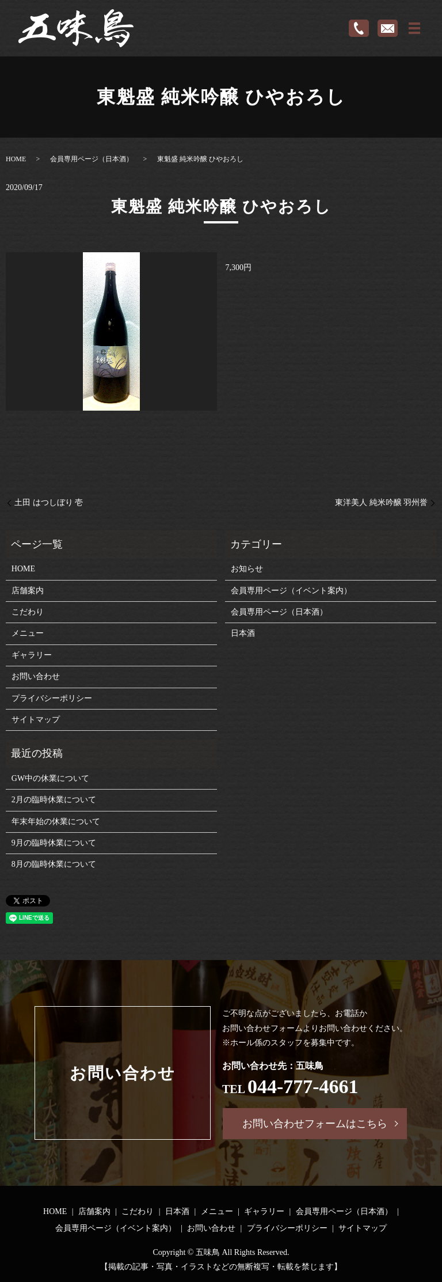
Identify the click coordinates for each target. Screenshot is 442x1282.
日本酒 (243, 633)
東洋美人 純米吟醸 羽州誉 (381, 502)
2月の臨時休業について (54, 799)
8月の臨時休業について (54, 864)
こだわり (28, 612)
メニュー (28, 633)
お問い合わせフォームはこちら (314, 1123)
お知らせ (247, 568)
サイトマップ (36, 719)
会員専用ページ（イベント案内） (291, 590)
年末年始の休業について (56, 821)
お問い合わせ (36, 676)
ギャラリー (32, 655)
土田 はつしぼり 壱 (48, 502)
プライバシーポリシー (52, 698)
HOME (16, 159)
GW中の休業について (50, 778)
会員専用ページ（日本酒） (91, 159)
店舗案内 (28, 590)
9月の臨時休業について (54, 843)
